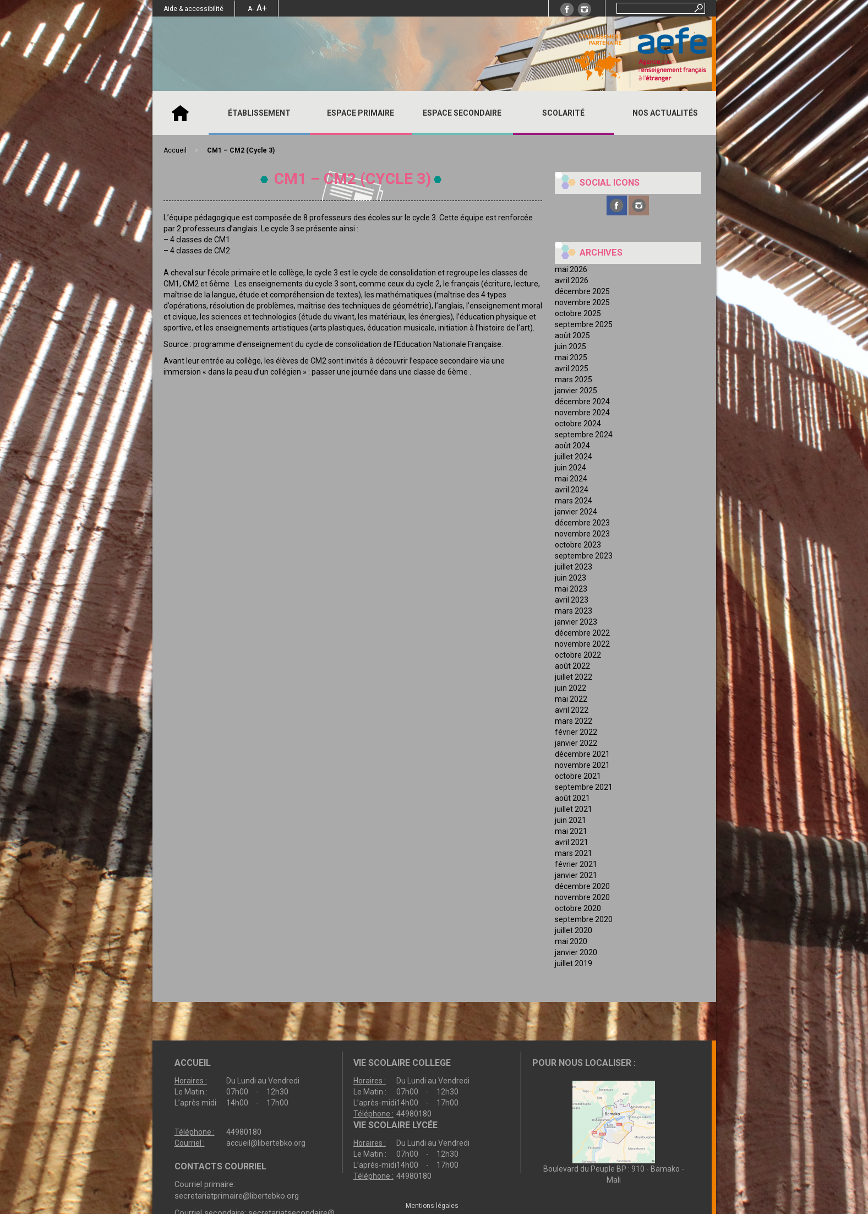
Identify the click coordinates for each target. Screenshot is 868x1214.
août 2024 (572, 445)
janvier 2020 (576, 952)
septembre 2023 (584, 555)
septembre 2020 (584, 919)
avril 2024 (571, 489)
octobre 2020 (578, 908)
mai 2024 (571, 478)
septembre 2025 (584, 324)
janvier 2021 (576, 875)
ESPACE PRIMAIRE (360, 113)
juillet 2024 (573, 456)
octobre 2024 (578, 423)
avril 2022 (571, 710)
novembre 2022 (582, 643)
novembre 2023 (582, 533)
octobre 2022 (578, 655)
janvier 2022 (576, 743)
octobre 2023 (578, 544)
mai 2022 (571, 699)
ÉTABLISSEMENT (259, 113)
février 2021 (576, 864)
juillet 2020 (573, 930)
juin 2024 (570, 467)
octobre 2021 (578, 776)
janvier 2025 (576, 390)
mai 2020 (571, 941)
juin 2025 (570, 346)
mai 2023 (571, 588)
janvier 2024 (576, 511)
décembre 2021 (582, 754)
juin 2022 (570, 688)
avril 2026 (571, 280)
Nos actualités (665, 113)
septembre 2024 (584, 434)
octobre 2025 (578, 313)
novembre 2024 (582, 412)
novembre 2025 (582, 302)
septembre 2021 (584, 787)
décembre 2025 (582, 291)
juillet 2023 (573, 566)
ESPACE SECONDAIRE (462, 113)
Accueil (180, 113)
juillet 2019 (573, 963)
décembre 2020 (582, 886)
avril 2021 (571, 842)
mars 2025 (573, 379)
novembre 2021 (582, 765)
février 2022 (576, 732)
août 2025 (572, 335)
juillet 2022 (573, 677)
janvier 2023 (576, 621)
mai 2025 (571, 357)
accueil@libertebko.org (265, 1143)
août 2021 (572, 798)
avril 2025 (571, 368)
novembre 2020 (582, 897)
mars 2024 (573, 500)
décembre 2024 (582, 401)
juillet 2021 (573, 809)
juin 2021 (570, 820)
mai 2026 (571, 269)
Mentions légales (432, 1206)
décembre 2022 (582, 632)
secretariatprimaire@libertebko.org (236, 1196)
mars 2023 (573, 610)
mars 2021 (573, 853)
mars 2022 (573, 721)
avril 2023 (571, 599)
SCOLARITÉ (563, 113)
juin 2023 (570, 577)
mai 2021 (571, 831)
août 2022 (572, 666)
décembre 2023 (582, 522)
